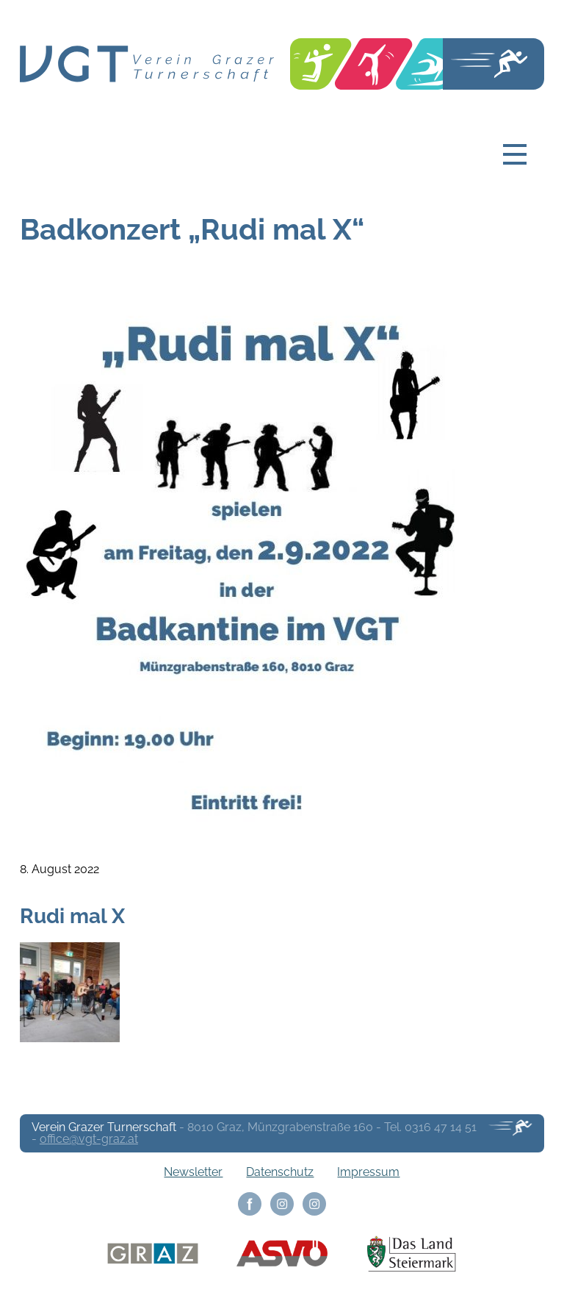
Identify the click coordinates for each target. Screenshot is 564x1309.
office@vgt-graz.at (89, 1139)
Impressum (368, 1172)
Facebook (249, 1204)
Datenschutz (280, 1172)
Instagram (282, 1204)
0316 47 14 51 (441, 1127)
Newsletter (193, 1172)
